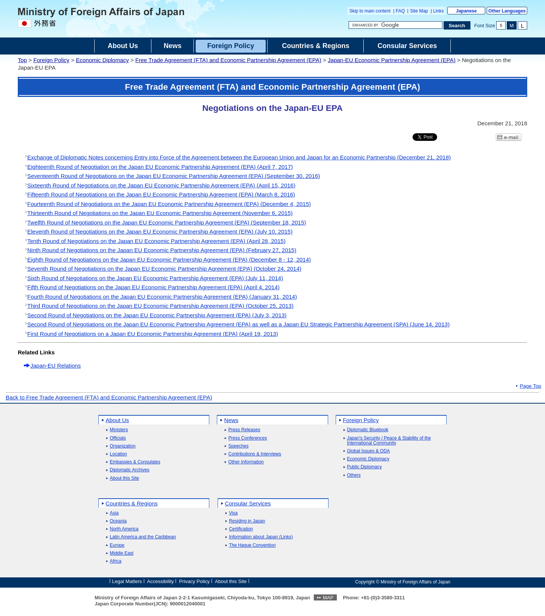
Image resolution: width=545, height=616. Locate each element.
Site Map (419, 11)
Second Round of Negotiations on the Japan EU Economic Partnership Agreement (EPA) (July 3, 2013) (157, 315)
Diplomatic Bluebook (367, 429)
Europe (117, 545)
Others (354, 475)
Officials (118, 438)
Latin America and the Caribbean (143, 537)
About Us (117, 420)
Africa (115, 561)
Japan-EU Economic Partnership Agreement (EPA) (391, 60)
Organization (122, 446)
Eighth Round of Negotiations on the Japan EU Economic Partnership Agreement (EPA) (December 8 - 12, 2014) (169, 259)
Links (438, 11)
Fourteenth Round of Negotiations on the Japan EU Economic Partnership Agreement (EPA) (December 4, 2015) (169, 204)
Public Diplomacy (364, 467)
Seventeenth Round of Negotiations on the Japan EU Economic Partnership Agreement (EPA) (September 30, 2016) (173, 176)
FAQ (400, 11)
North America (124, 529)
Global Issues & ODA (368, 451)
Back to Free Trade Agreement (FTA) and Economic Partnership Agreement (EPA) (109, 397)
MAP (328, 597)
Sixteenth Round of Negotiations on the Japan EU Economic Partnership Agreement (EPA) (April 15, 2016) (161, 185)
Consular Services (248, 503)
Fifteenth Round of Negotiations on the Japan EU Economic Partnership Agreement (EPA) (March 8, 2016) (161, 194)
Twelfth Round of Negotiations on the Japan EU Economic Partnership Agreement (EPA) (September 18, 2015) (166, 222)
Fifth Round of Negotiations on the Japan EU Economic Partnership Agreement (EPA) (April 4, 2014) (153, 287)
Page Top (530, 386)
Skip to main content (370, 11)
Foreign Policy (51, 60)
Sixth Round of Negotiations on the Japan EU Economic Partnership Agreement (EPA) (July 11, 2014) (155, 278)
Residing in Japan (247, 521)
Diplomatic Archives (129, 470)
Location (118, 454)
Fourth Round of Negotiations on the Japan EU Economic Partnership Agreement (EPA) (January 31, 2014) (162, 296)
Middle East (122, 553)
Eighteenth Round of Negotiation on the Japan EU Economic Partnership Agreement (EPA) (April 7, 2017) (160, 167)
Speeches (238, 446)
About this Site (124, 478)
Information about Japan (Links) (261, 537)
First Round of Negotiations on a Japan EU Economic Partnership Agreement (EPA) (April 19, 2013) (152, 334)
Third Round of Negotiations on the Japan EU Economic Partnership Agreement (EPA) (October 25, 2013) (160, 306)
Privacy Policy (194, 581)
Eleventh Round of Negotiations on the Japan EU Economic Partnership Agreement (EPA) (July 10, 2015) (160, 231)
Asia (114, 513)
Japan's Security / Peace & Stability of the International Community (389, 441)
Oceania (118, 521)
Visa (233, 513)
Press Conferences (247, 438)
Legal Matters (127, 581)
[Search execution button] (457, 25)
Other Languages (507, 11)
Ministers (119, 429)
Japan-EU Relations (55, 365)
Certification (241, 529)
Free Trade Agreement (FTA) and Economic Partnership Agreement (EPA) (228, 60)
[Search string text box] (395, 25)
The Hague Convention (252, 545)
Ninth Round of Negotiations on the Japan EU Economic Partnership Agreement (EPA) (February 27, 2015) (161, 250)
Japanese (466, 11)
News (231, 420)
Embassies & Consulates (135, 462)
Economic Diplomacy (102, 60)
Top (22, 60)
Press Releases (244, 429)
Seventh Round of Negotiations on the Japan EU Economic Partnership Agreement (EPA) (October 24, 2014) (164, 268)
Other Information (245, 462)
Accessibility (160, 581)
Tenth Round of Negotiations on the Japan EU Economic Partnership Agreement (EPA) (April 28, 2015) (156, 241)
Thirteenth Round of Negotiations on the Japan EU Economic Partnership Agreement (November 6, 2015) (160, 213)
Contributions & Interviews (254, 454)
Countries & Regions (132, 503)
